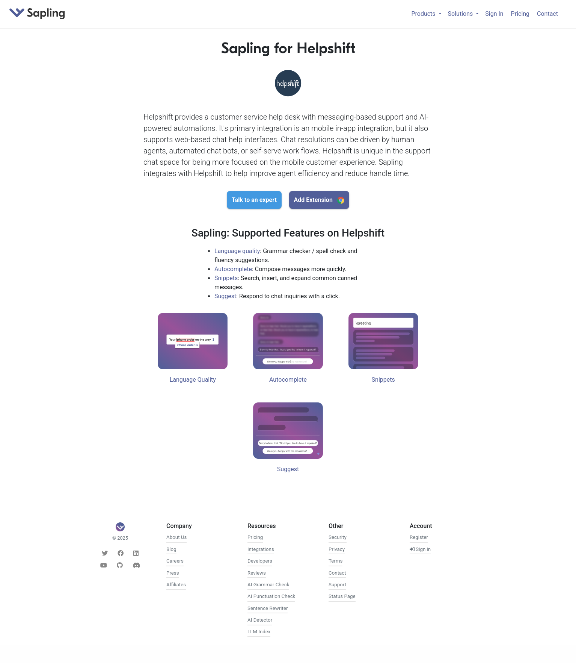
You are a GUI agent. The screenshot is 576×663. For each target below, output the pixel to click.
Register (419, 537)
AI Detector (259, 620)
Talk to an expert (254, 199)
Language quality (237, 251)
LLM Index (258, 631)
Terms (335, 561)
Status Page (342, 596)
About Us (176, 537)
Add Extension (319, 200)
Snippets (226, 278)
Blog (171, 549)
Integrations (260, 549)
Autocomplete (233, 269)
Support (337, 584)
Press (172, 573)
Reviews (256, 573)
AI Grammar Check (268, 584)
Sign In (494, 13)
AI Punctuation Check (271, 596)
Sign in (420, 549)
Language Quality (193, 379)
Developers (259, 561)
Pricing (520, 13)
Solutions (461, 13)
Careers (175, 561)
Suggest (225, 296)
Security (338, 537)
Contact (547, 13)
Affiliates (176, 584)
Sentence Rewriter (267, 608)
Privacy (337, 549)
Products (424, 13)
